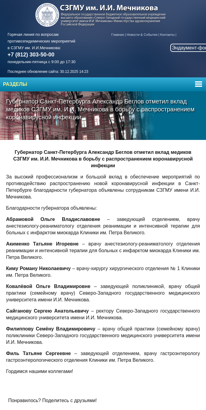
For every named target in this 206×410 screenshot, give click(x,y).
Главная (117, 34)
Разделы (15, 84)
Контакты (167, 34)
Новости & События (142, 34)
